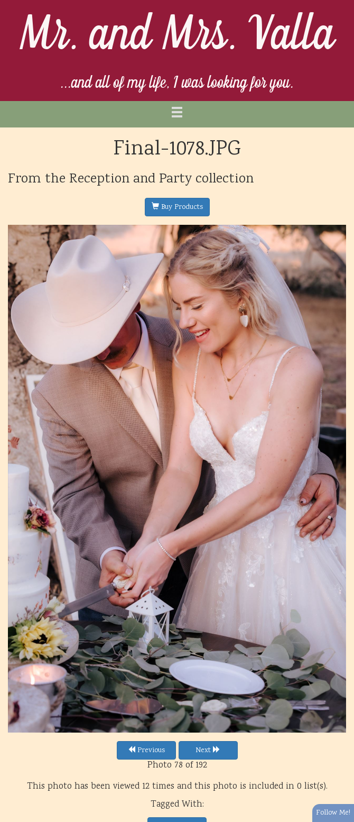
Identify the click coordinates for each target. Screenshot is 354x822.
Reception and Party (130, 179)
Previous (146, 750)
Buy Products (177, 207)
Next (207, 750)
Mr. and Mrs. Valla (177, 35)
